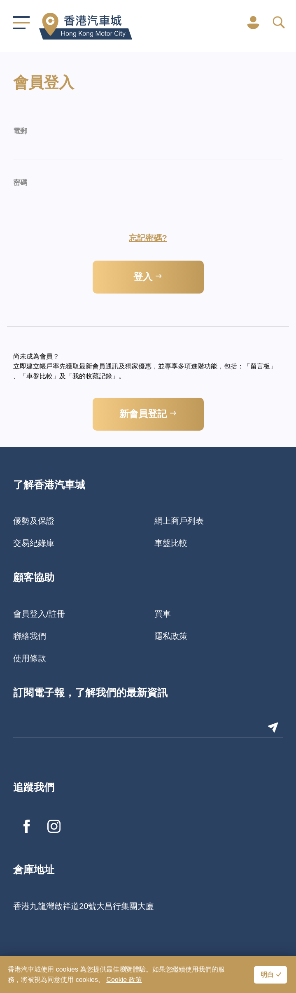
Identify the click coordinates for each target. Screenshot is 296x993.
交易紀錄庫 (33, 543)
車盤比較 (170, 543)
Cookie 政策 (124, 979)
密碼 (20, 182)
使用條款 (29, 658)
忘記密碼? (148, 237)
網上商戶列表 (179, 520)
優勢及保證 (33, 520)
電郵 (20, 131)
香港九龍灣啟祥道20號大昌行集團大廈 (83, 906)
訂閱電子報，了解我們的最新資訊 (90, 693)
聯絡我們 (29, 636)
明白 (267, 975)
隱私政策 (170, 636)
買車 (162, 613)
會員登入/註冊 (39, 613)
